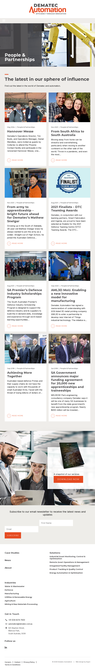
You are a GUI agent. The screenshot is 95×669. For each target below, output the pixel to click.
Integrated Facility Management (65, 565)
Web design (80, 661)
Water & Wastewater (14, 586)
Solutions (55, 552)
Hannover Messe (20, 131)
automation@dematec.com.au (20, 623)
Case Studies (12, 552)
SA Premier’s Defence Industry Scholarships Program (24, 293)
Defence (9, 589)
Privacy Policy (30, 661)
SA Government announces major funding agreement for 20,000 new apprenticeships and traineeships (67, 381)
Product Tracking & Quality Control (66, 569)
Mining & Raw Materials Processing (21, 603)
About (8, 567)
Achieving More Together (19, 374)
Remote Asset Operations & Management (69, 561)
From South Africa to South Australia (67, 133)
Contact (17, 661)
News (8, 559)
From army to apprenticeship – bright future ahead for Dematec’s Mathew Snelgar (25, 214)
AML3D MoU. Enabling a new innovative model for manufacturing (68, 295)
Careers (8, 661)
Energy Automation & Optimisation (66, 572)
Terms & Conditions (13, 664)
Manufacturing (12, 593)
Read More (15, 160)
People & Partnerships (26, 127)
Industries (10, 582)
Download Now (68, 479)
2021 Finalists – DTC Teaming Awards (66, 208)
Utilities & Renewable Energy (18, 596)
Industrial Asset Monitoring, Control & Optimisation (67, 557)
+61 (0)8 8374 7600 (16, 619)
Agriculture (10, 600)
